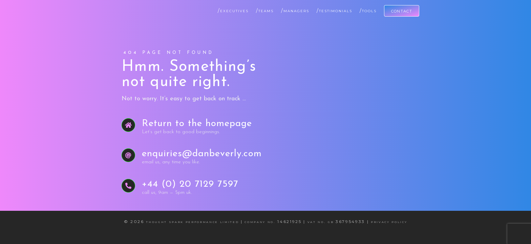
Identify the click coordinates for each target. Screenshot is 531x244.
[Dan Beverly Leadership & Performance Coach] (123, 8)
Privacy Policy (389, 221)
